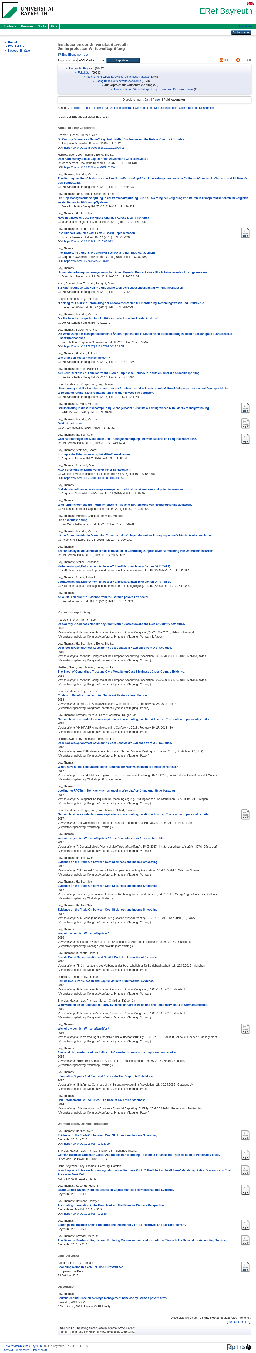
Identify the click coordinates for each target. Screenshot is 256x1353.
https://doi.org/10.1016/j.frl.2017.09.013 (88, 241)
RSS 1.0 (226, 60)
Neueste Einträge (19, 50)
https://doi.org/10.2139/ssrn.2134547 (87, 1213)
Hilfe (54, 26)
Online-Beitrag (188, 107)
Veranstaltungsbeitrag (118, 107)
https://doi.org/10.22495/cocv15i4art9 (87, 261)
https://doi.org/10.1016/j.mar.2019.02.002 (89, 167)
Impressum (22, 1350)
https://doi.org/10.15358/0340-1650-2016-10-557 (94, 478)
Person (157, 99)
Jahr (147, 99)
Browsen (27, 26)
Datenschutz (39, 1350)
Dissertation (206, 107)
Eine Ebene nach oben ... (77, 54)
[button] (123, 60)
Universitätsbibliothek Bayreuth (23, 1346)
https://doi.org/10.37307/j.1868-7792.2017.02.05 (94, 346)
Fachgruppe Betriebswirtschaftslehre (118, 81)
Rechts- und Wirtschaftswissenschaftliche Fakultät (118, 76)
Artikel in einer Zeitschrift (87, 107)
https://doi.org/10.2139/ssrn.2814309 (87, 1143)
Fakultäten (84, 72)
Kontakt (8, 1350)
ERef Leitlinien (17, 46)
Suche (42, 26)
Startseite (9, 26)
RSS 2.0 (243, 60)
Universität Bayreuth (81, 68)
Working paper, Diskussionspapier (156, 107)
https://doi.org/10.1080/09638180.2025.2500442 (94, 147)
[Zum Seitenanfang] (239, 1322)
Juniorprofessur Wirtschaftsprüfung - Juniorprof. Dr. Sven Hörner (153, 89)
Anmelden (245, 26)
